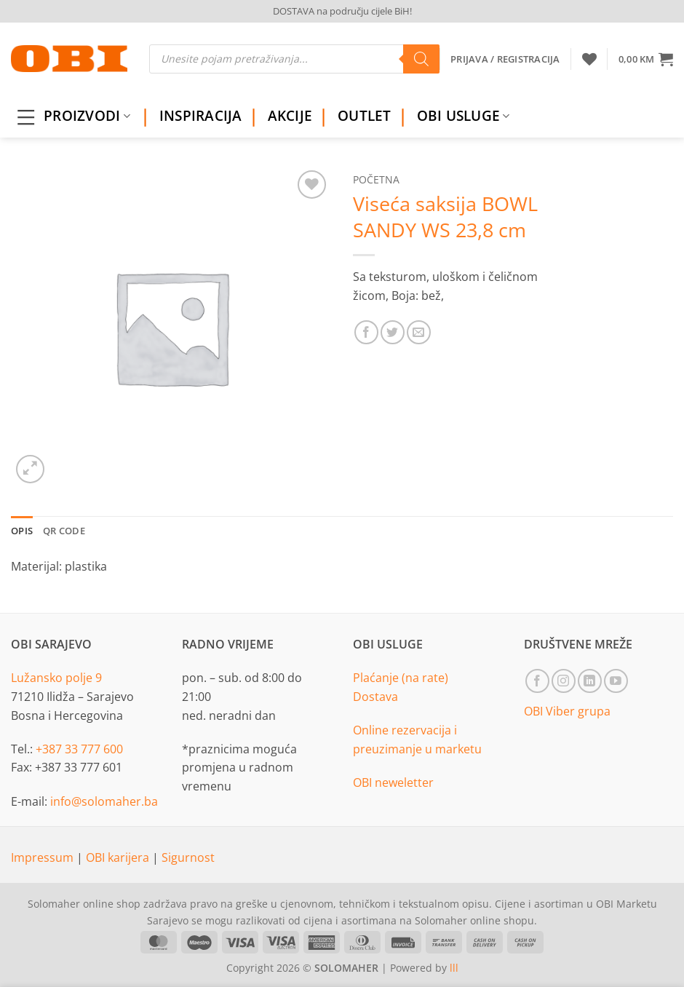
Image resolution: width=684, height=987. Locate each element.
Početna (376, 179)
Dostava (375, 697)
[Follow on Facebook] (537, 681)
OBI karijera (119, 857)
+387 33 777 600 (79, 749)
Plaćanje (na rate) (400, 678)
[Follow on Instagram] (564, 681)
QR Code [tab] (64, 530)
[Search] (421, 59)
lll (454, 968)
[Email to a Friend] (419, 332)
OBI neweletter (393, 782)
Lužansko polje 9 (56, 678)
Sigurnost (188, 857)
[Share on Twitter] (393, 332)
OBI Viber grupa (567, 711)
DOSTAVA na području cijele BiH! (342, 10)
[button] (646, 59)
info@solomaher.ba (104, 801)
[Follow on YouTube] (616, 681)
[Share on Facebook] (366, 332)
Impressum (43, 857)
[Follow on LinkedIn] (590, 681)
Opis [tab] (22, 530)
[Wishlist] (589, 59)
